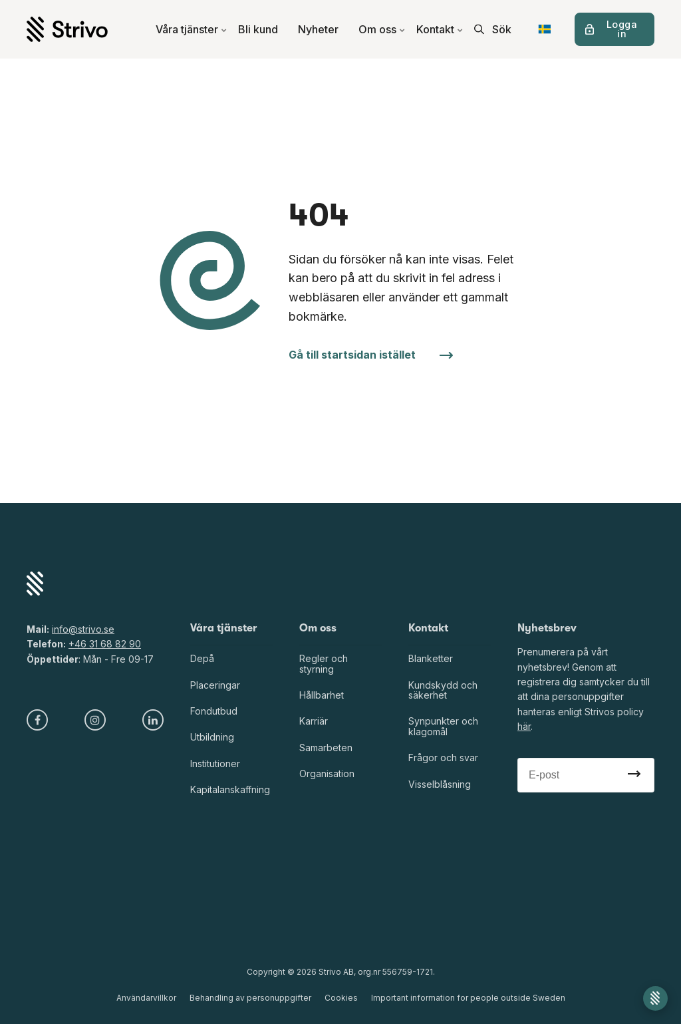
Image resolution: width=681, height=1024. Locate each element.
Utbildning (212, 737)
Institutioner (215, 763)
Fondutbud (213, 711)
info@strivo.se (83, 629)
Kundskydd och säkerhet (442, 690)
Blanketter (430, 658)
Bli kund (258, 29)
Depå (202, 658)
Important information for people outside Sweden (468, 998)
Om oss (382, 29)
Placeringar (215, 685)
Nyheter (318, 29)
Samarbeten (325, 747)
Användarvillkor (146, 998)
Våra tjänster (191, 29)
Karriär (313, 721)
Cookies (341, 998)
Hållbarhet (321, 695)
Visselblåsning (439, 784)
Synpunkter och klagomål (443, 726)
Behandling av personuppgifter (250, 998)
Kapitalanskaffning (230, 789)
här (524, 726)
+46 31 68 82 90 (104, 643)
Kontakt (440, 29)
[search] (492, 29)
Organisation (326, 773)
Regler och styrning (323, 663)
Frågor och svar (443, 757)
